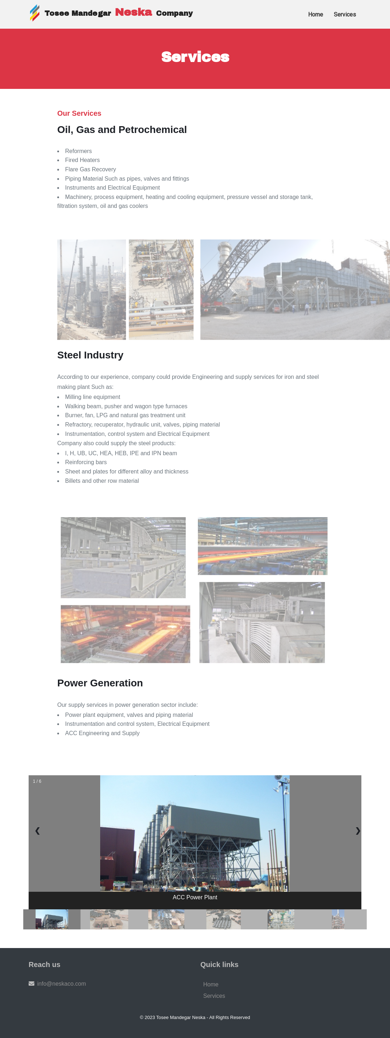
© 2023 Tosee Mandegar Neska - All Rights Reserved (195, 1017)
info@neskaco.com (61, 984)
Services (214, 996)
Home (211, 984)
